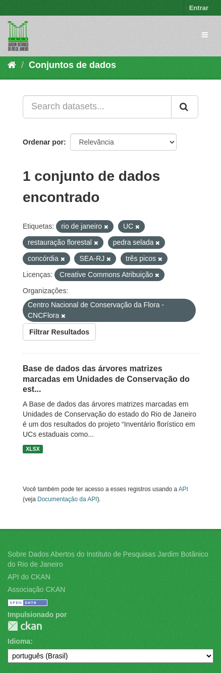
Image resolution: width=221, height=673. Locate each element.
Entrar (198, 8)
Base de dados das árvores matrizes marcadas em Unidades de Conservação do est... (106, 379)
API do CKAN (29, 577)
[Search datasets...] (97, 106)
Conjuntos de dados (72, 65)
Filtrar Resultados (59, 332)
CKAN (25, 626)
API (183, 489)
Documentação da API (67, 499)
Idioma (19, 641)
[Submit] (184, 106)
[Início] (12, 65)
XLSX (32, 449)
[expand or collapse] (204, 35)
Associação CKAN (36, 589)
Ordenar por (43, 142)
